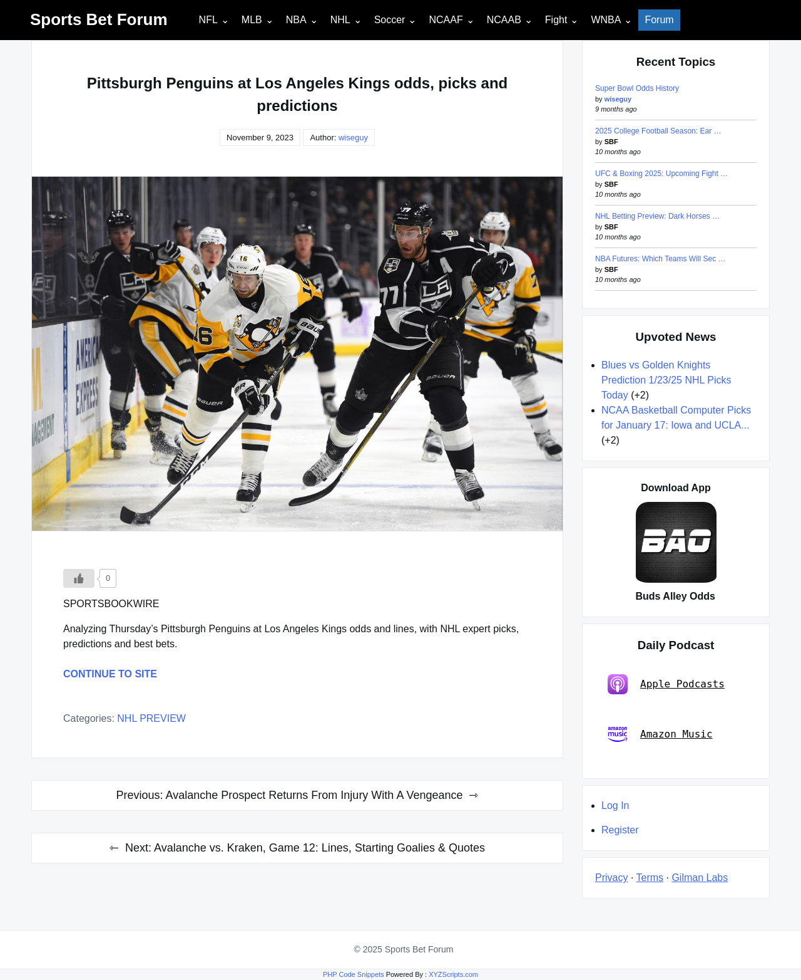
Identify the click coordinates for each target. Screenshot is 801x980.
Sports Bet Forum (99, 19)
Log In (615, 805)
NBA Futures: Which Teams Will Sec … (660, 258)
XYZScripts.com (453, 974)
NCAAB (504, 19)
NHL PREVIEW (151, 718)
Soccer (390, 19)
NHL (340, 19)
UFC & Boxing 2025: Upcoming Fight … (661, 173)
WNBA (606, 19)
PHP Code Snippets (353, 974)
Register (620, 830)
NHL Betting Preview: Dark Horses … (657, 216)
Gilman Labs (699, 877)
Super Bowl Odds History (637, 88)
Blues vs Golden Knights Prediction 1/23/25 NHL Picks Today (666, 380)
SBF (611, 141)
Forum (659, 19)
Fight (556, 19)
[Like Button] (78, 578)
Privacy (611, 877)
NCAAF (445, 19)
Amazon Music (660, 734)
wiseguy (353, 137)
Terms (650, 877)
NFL (208, 19)
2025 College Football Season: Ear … (658, 131)
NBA (296, 19)
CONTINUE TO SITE (110, 674)
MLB (252, 19)
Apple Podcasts (666, 684)
